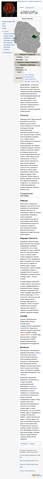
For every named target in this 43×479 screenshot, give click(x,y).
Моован (27, 77)
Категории (7, 47)
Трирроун (31, 74)
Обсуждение (29, 7)
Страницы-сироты (9, 40)
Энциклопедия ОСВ (8, 21)
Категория (24, 443)
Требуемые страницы (10, 38)
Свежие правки (8, 36)
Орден (34, 100)
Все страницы (8, 42)
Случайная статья (9, 45)
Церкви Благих (25, 335)
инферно (38, 353)
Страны (31, 443)
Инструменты (7, 52)
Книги (4, 26)
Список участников (10, 34)
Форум (4, 28)
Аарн (22, 139)
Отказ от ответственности (27, 470)
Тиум (26, 74)
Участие (5, 31)
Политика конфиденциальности (29, 460)
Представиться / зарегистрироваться (30, 1)
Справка (6, 49)
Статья (21, 7)
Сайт (3, 24)
